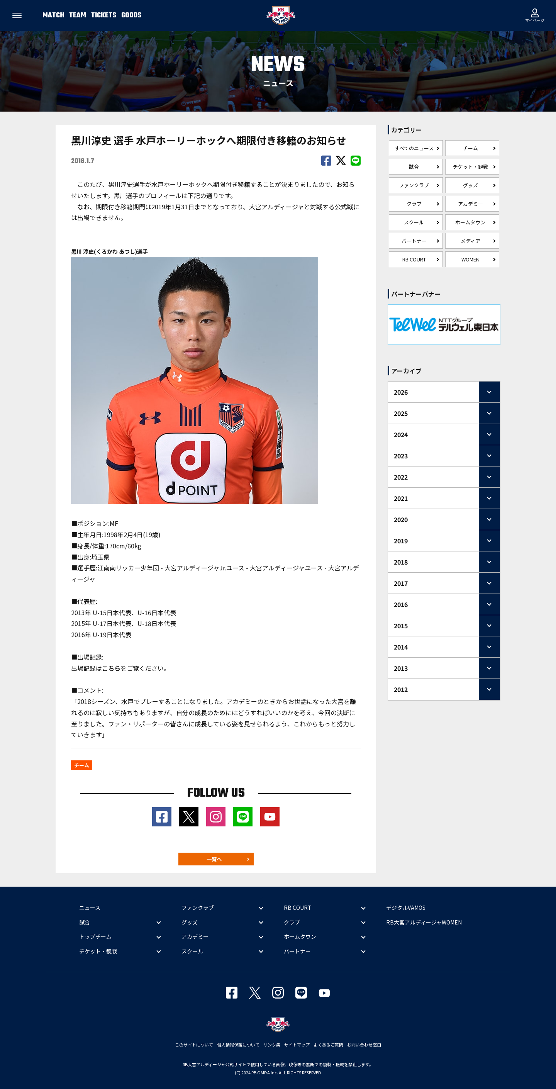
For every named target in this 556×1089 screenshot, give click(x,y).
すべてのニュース (414, 148)
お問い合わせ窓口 (364, 1045)
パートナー (414, 240)
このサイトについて (194, 1045)
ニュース (89, 908)
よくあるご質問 (328, 1045)
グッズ (470, 185)
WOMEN (470, 259)
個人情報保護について (238, 1045)
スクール (414, 222)
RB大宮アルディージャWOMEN (424, 922)
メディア (470, 240)
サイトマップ (297, 1045)
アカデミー (470, 203)
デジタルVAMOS (405, 908)
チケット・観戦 (470, 166)
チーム (470, 148)
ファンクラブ (414, 185)
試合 (414, 166)
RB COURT (414, 259)
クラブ (414, 203)
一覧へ (214, 859)
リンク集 (271, 1045)
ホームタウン (470, 222)
